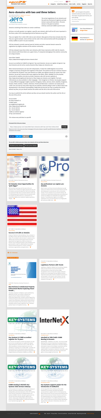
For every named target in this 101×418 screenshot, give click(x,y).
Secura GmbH (21, 16)
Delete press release (16, 145)
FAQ (45, 413)
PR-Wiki (56, 1)
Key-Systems (11, 335)
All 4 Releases (12, 252)
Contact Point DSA (72, 413)
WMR (10, 284)
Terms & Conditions (62, 413)
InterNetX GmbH (44, 335)
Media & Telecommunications (21, 180)
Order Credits (72, 4)
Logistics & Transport (25, 15)
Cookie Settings (90, 413)
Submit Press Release (62, 4)
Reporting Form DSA (81, 413)
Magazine (84, 4)
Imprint (61, 1)
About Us (90, 4)
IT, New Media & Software (20, 229)
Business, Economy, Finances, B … (54, 180)
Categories (53, 4)
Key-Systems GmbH (45, 382)
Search (88, 1)
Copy (64, 127)
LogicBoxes (43, 262)
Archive (79, 4)
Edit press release (31, 145)
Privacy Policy (54, 413)
